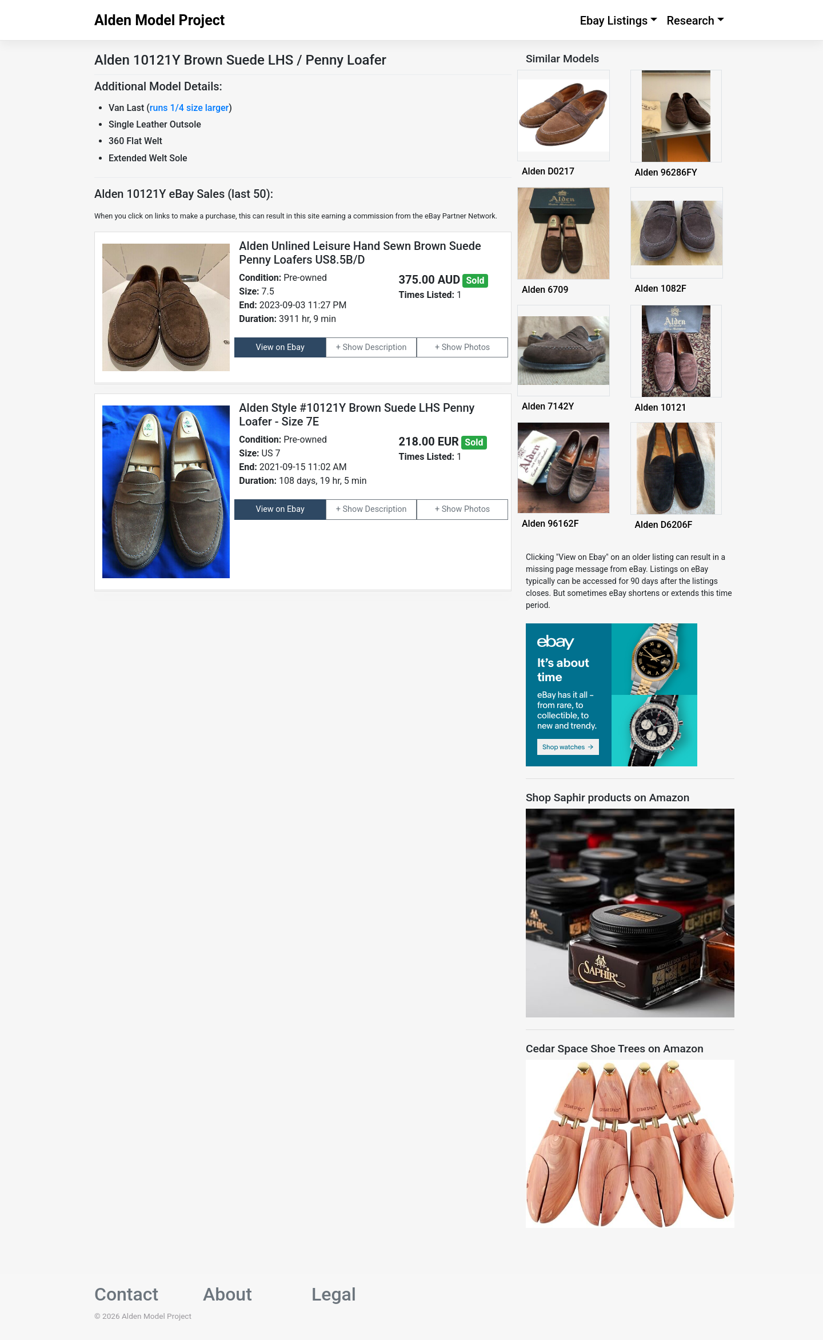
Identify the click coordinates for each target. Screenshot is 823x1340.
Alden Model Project (159, 20)
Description (386, 347)
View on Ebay (280, 347)
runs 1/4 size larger (189, 107)
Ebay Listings (614, 20)
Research (690, 20)
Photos (477, 347)
